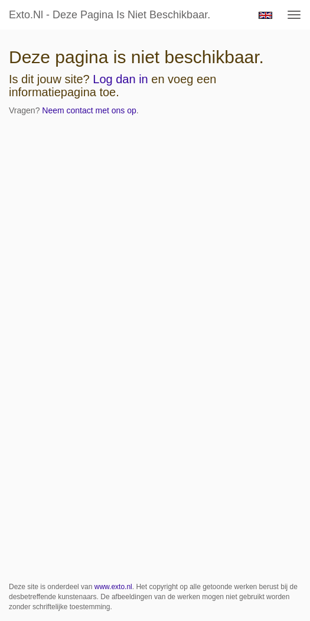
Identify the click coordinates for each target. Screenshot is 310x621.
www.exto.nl (113, 587)
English (265, 15)
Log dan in (120, 79)
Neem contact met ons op (89, 110)
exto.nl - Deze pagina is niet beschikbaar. (109, 15)
